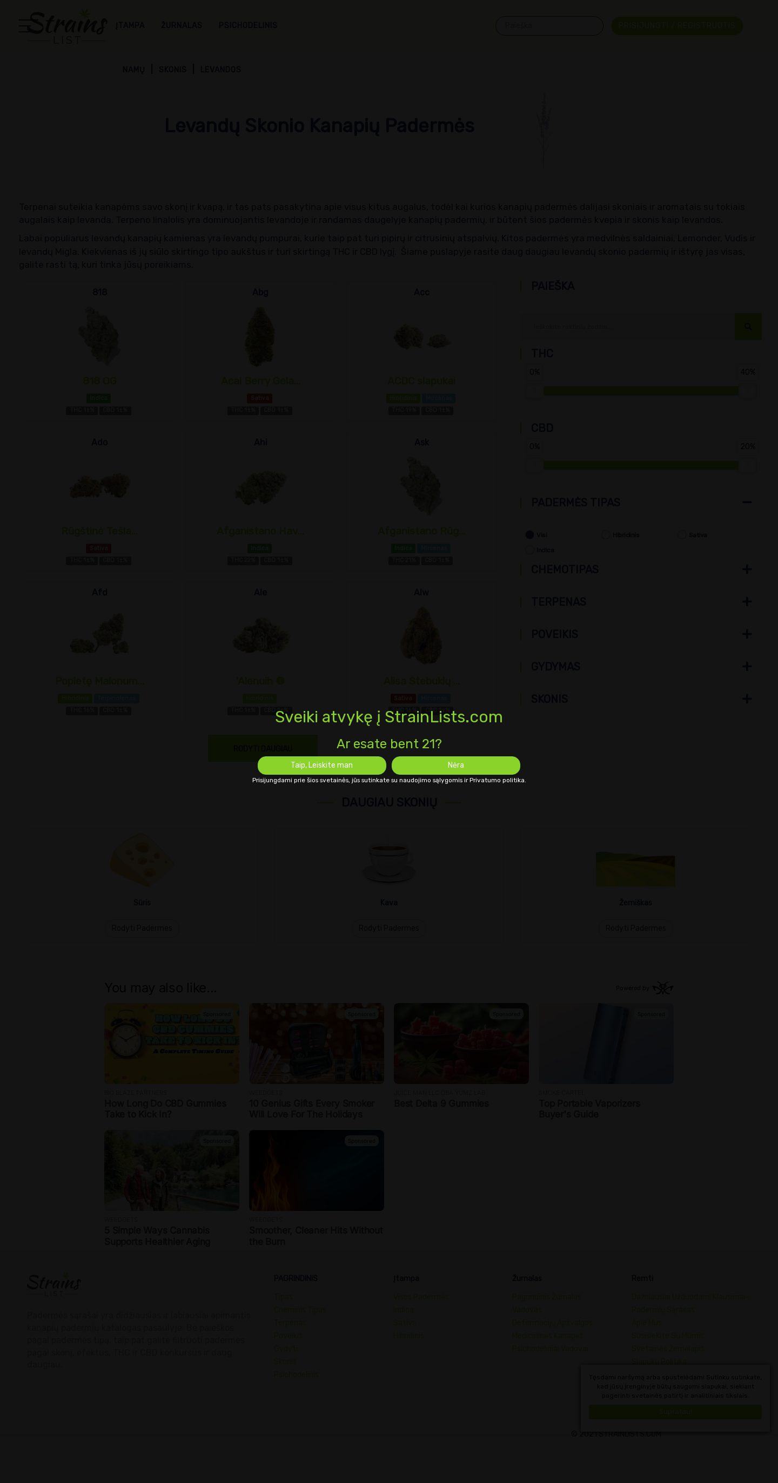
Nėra (456, 765)
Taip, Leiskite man (322, 765)
